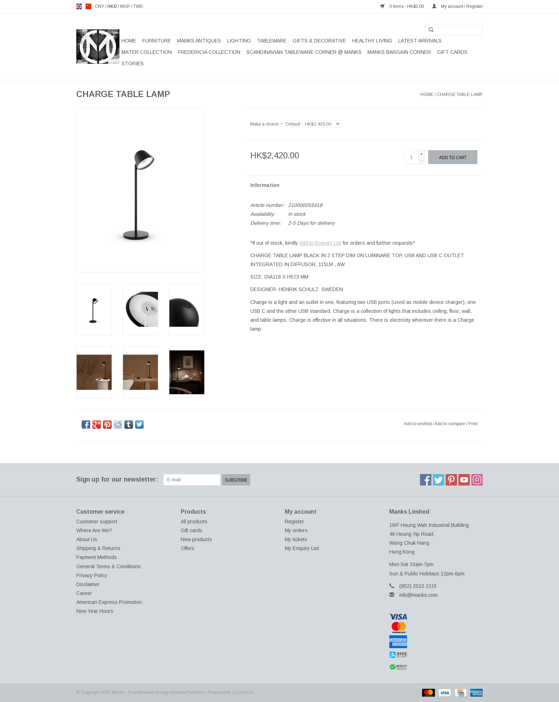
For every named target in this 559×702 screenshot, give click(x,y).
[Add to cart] (452, 157)
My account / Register (457, 6)
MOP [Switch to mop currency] (125, 6)
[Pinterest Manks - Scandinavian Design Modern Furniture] (451, 479)
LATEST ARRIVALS (420, 41)
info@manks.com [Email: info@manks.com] (418, 595)
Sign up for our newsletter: (117, 479)
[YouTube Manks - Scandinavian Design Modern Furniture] (464, 479)
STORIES (133, 63)
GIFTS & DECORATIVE (319, 41)
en (79, 6)
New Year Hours (94, 611)
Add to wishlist (418, 423)
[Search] (454, 29)
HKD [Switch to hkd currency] (112, 6)
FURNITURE (156, 41)
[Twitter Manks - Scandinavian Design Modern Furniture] (438, 479)
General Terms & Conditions (108, 566)
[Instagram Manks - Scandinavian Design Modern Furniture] (477, 479)
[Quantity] (412, 157)
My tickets (296, 539)
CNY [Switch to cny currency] (100, 6)
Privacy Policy (91, 575)
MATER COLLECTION (147, 52)
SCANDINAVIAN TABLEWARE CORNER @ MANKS (303, 52)
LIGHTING (239, 41)
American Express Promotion (109, 602)
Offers (187, 548)
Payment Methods (96, 557)
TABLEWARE (272, 41)
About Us (86, 539)
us (88, 6)
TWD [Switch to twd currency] (138, 6)
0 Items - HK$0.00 (402, 6)
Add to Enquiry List (320, 243)
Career (84, 593)
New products (196, 539)
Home (129, 41)
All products (194, 521)
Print (472, 423)
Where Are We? (94, 530)
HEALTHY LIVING (372, 41)
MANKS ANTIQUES (199, 41)
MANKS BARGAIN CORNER (399, 52)
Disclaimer (88, 584)
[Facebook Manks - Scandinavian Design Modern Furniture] (425, 479)
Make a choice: (266, 124)
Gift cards (452, 52)
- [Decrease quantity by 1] (421, 160)
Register (294, 521)
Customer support (96, 521)
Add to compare (450, 423)
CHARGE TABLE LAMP (460, 94)
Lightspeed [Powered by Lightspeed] (242, 692)
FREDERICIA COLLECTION (209, 52)
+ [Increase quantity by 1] (421, 154)
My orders (296, 530)
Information (265, 185)
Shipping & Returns (98, 548)
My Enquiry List (302, 548)
